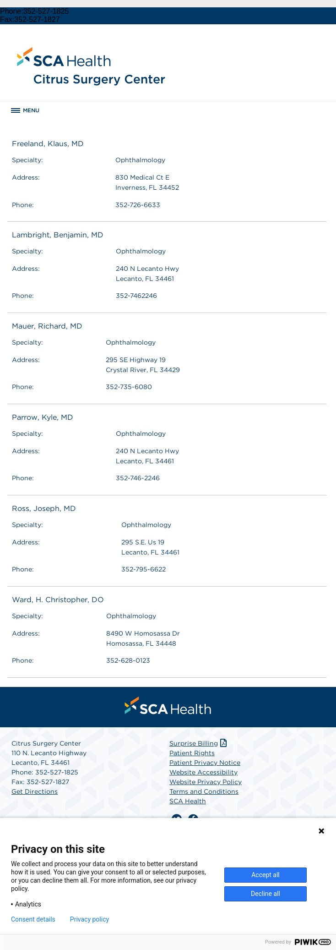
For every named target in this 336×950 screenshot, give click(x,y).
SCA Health (187, 801)
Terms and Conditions (203, 791)
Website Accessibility (203, 772)
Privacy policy (89, 919)
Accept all (265, 875)
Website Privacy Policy (205, 781)
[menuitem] (168, 705)
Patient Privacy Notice (204, 762)
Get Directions (34, 791)
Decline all (265, 893)
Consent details (33, 919)
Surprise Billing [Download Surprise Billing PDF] (198, 743)
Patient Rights (192, 753)
